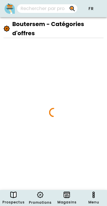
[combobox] (47, 8)
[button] (91, 8)
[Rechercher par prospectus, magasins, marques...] (72, 8)
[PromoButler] (10, 8)
